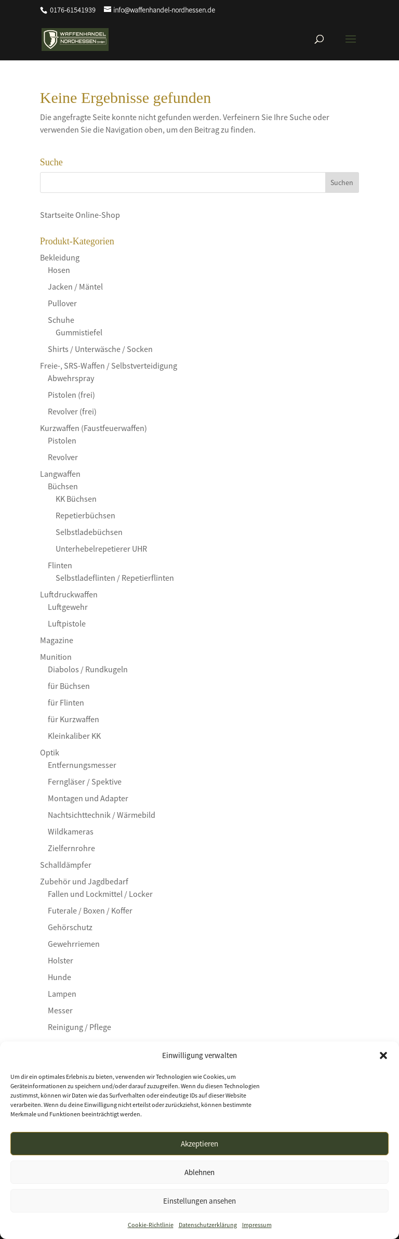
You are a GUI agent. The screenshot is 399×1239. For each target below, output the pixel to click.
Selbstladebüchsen (89, 532)
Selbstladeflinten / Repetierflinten (115, 577)
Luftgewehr (68, 607)
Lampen (62, 993)
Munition (56, 656)
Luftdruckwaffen (69, 594)
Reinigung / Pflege (79, 1027)
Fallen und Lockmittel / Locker (100, 894)
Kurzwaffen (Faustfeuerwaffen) (93, 428)
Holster (60, 960)
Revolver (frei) (72, 411)
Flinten (60, 565)
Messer (60, 1010)
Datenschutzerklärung (208, 1225)
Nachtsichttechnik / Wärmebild (101, 815)
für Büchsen (69, 686)
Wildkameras (71, 831)
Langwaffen (60, 473)
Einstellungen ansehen (199, 1201)
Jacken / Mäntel (75, 286)
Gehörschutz (70, 927)
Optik (49, 752)
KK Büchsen (76, 498)
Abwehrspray (71, 378)
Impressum (257, 1225)
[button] (383, 1055)
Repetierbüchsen (85, 515)
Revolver (63, 457)
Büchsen (63, 486)
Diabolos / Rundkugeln (88, 669)
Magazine (56, 640)
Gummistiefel (79, 332)
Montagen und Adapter (88, 798)
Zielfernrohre (71, 848)
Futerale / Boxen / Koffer (90, 910)
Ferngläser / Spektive (85, 781)
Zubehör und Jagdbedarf (84, 881)
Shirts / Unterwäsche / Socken (100, 349)
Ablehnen (199, 1172)
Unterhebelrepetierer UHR (101, 548)
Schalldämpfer (65, 864)
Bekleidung (59, 257)
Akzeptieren (199, 1144)
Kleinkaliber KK (74, 736)
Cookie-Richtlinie (151, 1225)
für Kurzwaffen (73, 719)
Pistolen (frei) (71, 394)
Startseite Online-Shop (80, 215)
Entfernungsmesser (82, 765)
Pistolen (62, 440)
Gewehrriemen (74, 943)
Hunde (59, 977)
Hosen (59, 270)
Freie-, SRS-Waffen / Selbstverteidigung (108, 365)
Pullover (62, 303)
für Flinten (66, 702)
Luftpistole (67, 623)
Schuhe (61, 320)
